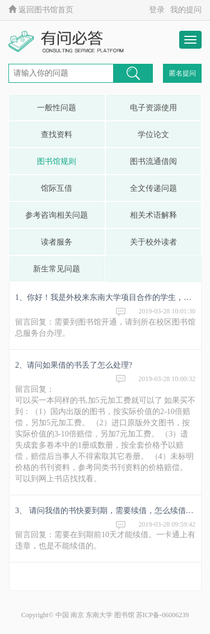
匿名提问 (182, 73)
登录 (157, 10)
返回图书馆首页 (40, 9)
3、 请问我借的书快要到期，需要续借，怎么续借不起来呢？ (105, 510)
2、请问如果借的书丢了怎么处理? (73, 365)
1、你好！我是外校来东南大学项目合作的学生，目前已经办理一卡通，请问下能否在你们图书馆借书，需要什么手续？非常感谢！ (105, 297)
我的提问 (186, 10)
